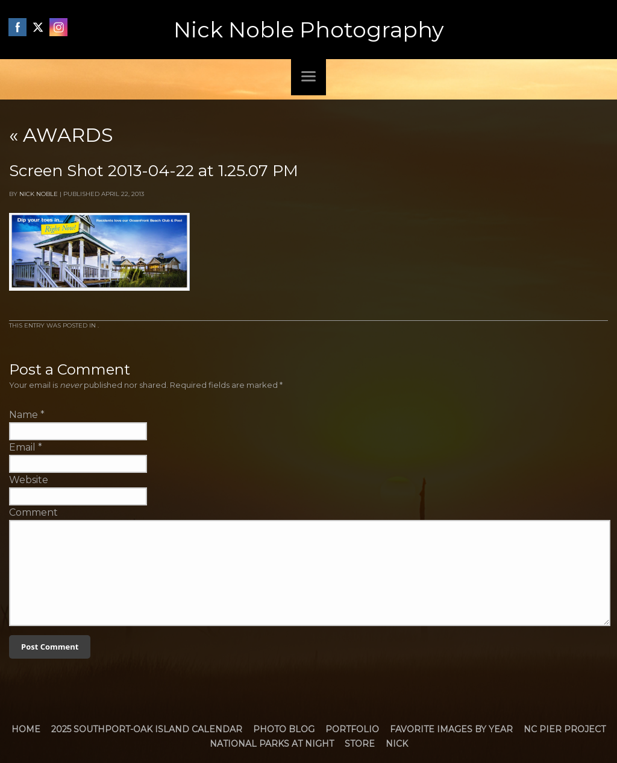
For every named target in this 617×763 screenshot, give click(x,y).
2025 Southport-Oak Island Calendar (146, 729)
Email (22, 447)
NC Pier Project (565, 729)
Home (25, 729)
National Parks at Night (272, 743)
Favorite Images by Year (451, 729)
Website (28, 480)
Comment (33, 512)
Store (360, 743)
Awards (61, 135)
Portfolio (352, 729)
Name (23, 414)
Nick (397, 743)
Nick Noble (38, 194)
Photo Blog (284, 729)
